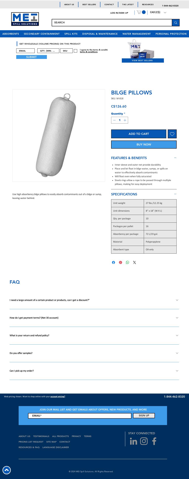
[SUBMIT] (31, 57)
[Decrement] (114, 120)
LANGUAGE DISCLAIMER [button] (55, 447)
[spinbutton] (119, 120)
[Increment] (125, 120)
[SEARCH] (109, 22)
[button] (141, 12)
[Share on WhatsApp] (127, 262)
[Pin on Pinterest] (120, 262)
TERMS (87, 436)
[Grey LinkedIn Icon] (133, 441)
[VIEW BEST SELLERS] (143, 60)
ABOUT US (24, 436)
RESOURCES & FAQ (29, 447)
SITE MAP (51, 441)
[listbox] (158, 12)
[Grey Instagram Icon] (144, 441)
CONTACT (65, 441)
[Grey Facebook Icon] (154, 441)
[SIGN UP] (144, 415)
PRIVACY (76, 436)
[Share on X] (134, 262)
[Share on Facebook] (113, 262)
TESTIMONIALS (41, 436)
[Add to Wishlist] (172, 133)
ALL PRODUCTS (61, 436)
